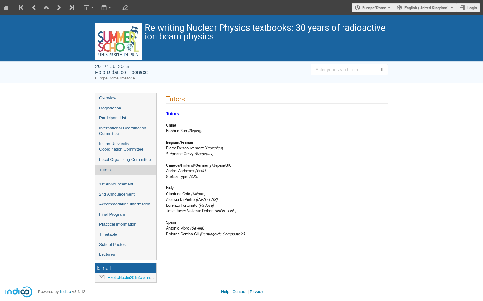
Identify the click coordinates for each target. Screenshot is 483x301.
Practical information (117, 224)
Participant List (112, 118)
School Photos (112, 244)
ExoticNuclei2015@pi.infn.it (132, 277)
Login (472, 7)
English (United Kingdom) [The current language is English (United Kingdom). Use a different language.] (426, 7)
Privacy (256, 291)
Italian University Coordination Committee (121, 146)
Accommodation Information (124, 204)
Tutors (105, 170)
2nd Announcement (117, 194)
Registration (110, 108)
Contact (239, 291)
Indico (65, 291)
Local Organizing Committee (125, 159)
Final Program (112, 214)
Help (225, 291)
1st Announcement (116, 184)
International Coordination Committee (122, 131)
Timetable (108, 234)
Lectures (107, 254)
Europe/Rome (374, 7)
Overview (107, 98)
